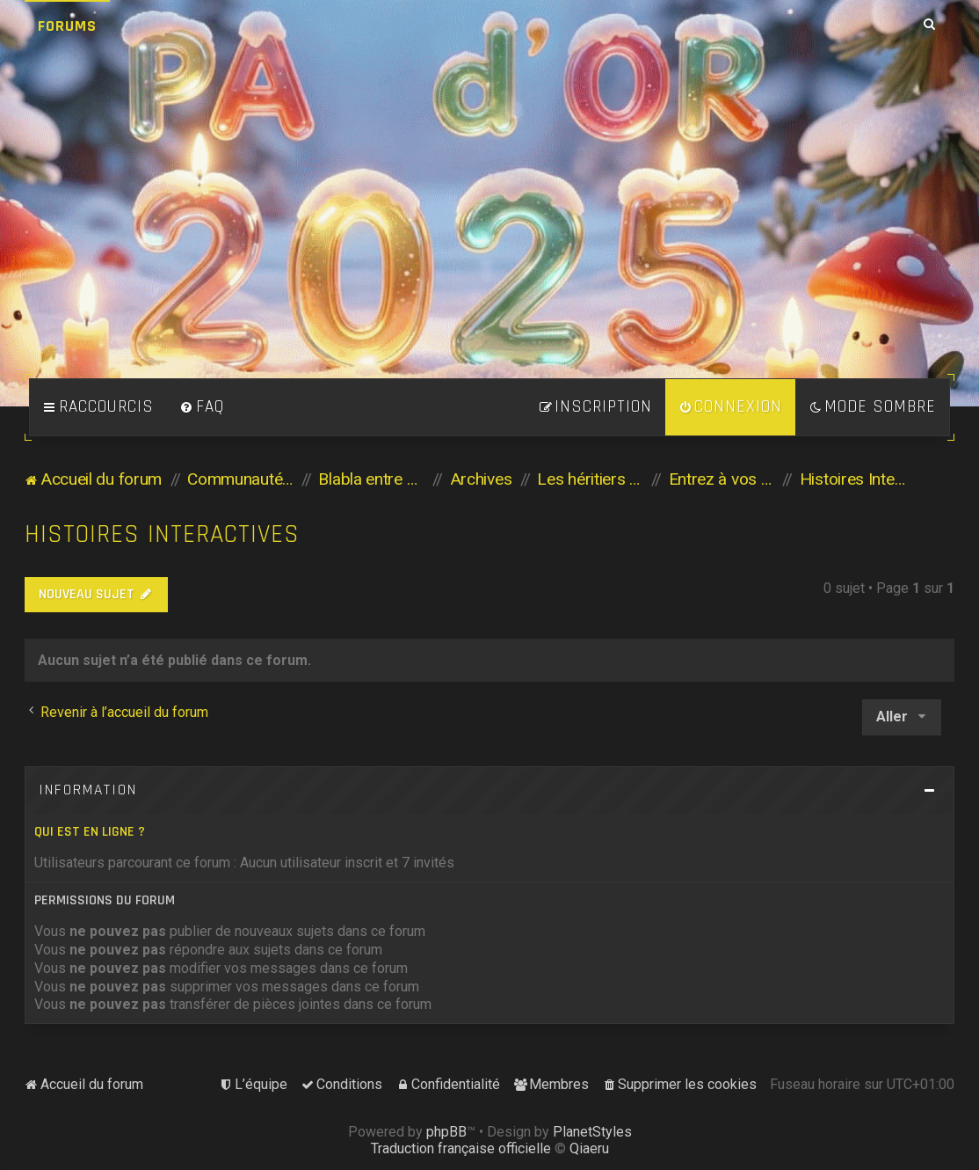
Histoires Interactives (162, 534)
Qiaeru (589, 1148)
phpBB (446, 1131)
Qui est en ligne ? (89, 832)
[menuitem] (202, 407)
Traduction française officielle (461, 1148)
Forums (67, 26)
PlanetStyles (592, 1131)
